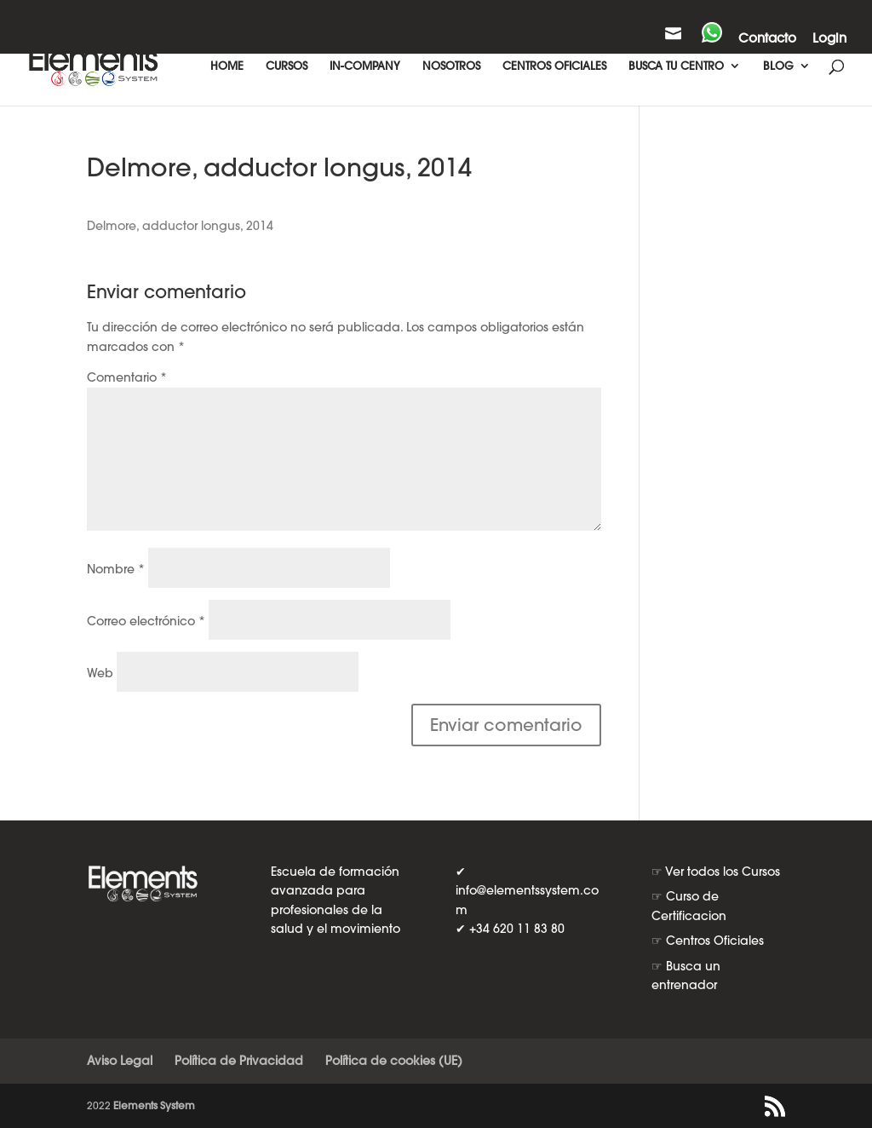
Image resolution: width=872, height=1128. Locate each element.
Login (829, 39)
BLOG (778, 66)
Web (100, 673)
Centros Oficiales (715, 940)
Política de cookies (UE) (393, 1060)
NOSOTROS (451, 66)
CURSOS (286, 66)
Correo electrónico (146, 621)
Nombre (116, 569)
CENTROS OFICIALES (554, 66)
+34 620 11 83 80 (517, 928)
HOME (227, 66)
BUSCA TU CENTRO (676, 66)
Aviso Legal (119, 1060)
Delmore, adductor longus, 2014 (180, 225)
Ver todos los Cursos (722, 871)
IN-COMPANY (365, 66)
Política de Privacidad (239, 1060)
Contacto (767, 39)
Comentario (127, 377)
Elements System (154, 1105)
